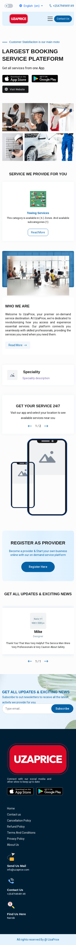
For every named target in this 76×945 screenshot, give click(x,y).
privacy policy (16, 838)
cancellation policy (19, 820)
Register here (38, 566)
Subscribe (62, 708)
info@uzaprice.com (18, 869)
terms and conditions (21, 832)
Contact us (63, 18)
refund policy (16, 826)
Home (11, 808)
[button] (31, 6)
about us (13, 844)
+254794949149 (61, 5)
